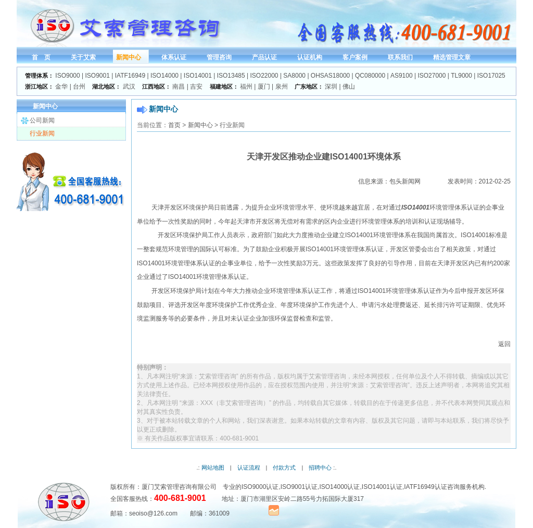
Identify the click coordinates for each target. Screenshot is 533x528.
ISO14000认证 (339, 486)
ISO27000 (431, 75)
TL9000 (461, 75)
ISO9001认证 (299, 486)
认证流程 (248, 467)
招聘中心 (320, 467)
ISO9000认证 (260, 486)
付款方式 (284, 467)
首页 (174, 125)
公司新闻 (42, 120)
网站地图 (212, 467)
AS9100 (401, 75)
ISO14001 (198, 75)
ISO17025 (491, 75)
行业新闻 (42, 133)
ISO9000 (67, 75)
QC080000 (370, 75)
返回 (504, 344)
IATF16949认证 (425, 486)
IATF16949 (130, 75)
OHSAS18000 (330, 75)
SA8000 (294, 75)
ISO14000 (164, 75)
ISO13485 (231, 75)
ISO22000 (264, 75)
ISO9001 (97, 75)
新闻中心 (200, 125)
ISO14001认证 (382, 486)
